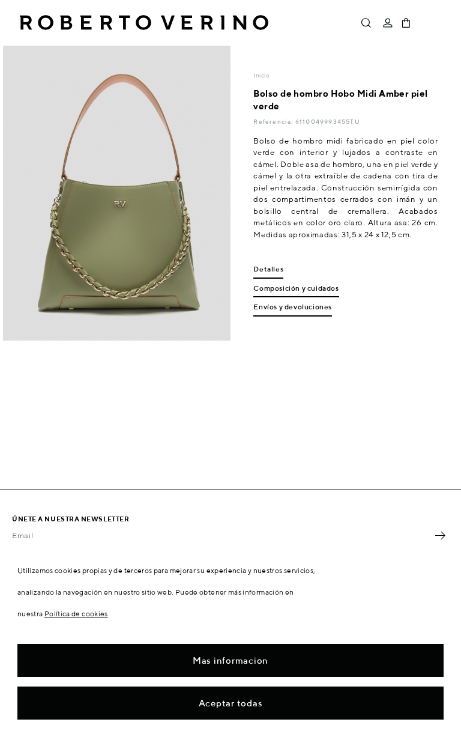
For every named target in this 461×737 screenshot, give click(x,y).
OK (440, 536)
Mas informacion (230, 660)
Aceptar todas (231, 703)
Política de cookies (76, 613)
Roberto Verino (144, 23)
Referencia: (274, 121)
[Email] (221, 536)
